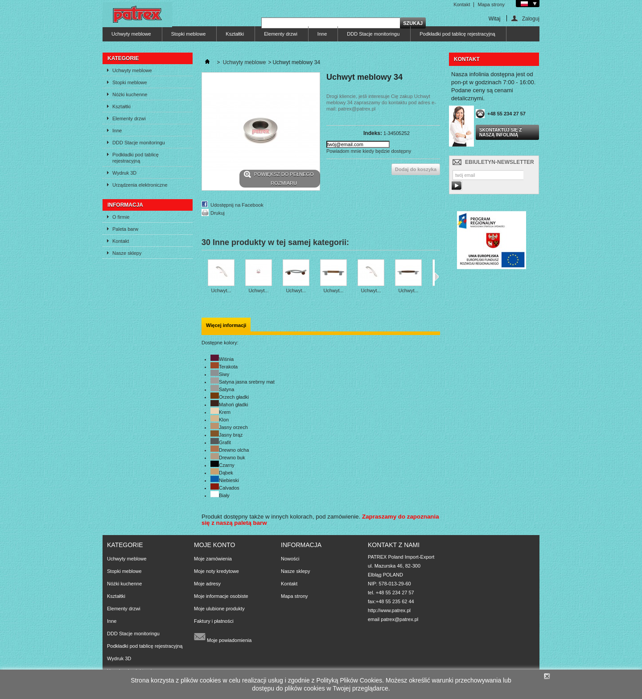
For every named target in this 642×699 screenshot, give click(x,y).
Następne (437, 277)
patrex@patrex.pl (399, 619)
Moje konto (214, 544)
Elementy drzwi (280, 34)
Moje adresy (207, 583)
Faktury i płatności (214, 621)
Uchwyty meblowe (131, 34)
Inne (322, 34)
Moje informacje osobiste (221, 596)
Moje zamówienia (213, 558)
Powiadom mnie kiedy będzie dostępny (368, 151)
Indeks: (372, 133)
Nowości (290, 558)
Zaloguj (530, 18)
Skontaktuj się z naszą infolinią (500, 132)
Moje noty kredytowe (216, 571)
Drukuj (217, 213)
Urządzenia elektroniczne (140, 185)
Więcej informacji (226, 325)
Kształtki (235, 34)
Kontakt (461, 4)
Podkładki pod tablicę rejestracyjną (457, 34)
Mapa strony (491, 4)
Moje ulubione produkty (219, 608)
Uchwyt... (221, 290)
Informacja (125, 205)
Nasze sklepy (126, 253)
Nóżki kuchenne (129, 94)
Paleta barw (125, 229)
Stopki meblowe (188, 34)
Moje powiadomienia (222, 636)
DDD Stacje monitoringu (373, 34)
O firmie (121, 217)
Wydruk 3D (124, 173)
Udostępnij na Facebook (236, 205)
